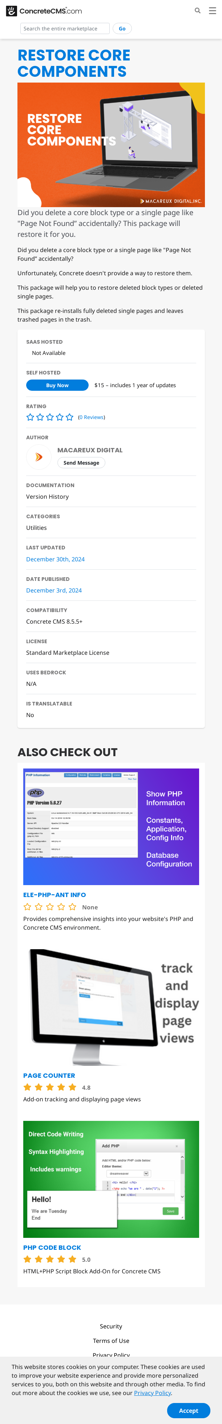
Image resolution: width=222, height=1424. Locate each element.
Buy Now (57, 385)
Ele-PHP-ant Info (54, 894)
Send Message (81, 462)
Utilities (36, 528)
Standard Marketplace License (67, 653)
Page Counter (49, 1075)
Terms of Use (111, 1341)
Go (122, 28)
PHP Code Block (52, 1247)
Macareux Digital (90, 450)
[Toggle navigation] (212, 11)
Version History (47, 497)
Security (111, 1326)
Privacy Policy (111, 1355)
